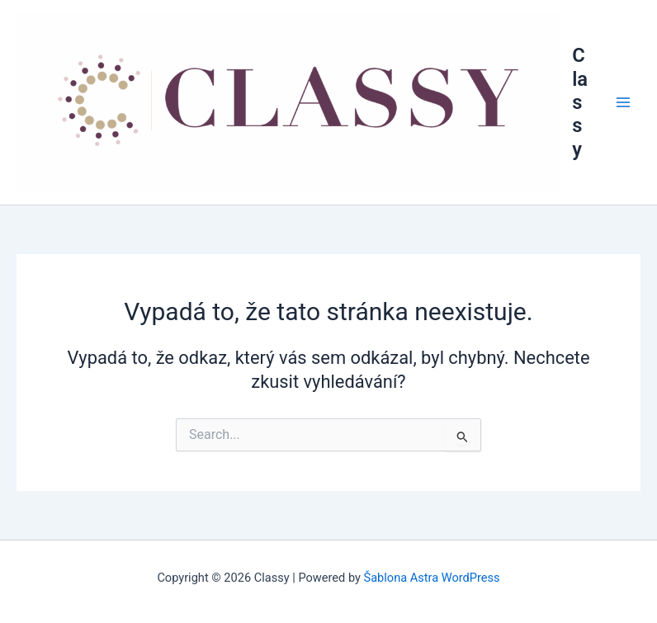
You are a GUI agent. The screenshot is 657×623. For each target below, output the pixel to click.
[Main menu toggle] (623, 102)
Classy (580, 102)
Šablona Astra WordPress (432, 577)
